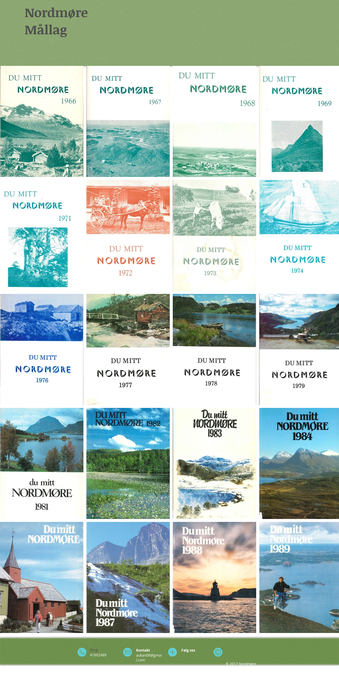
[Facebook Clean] (183, 679)
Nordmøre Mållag (56, 21)
